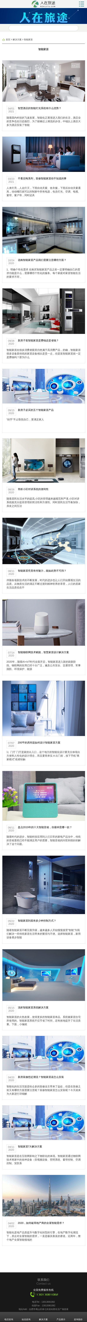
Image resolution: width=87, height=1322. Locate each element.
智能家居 (28, 39)
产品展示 (61, 1317)
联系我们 (43, 1279)
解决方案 (17, 39)
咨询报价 (78, 1317)
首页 (8, 39)
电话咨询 (8, 1317)
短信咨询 (26, 1317)
